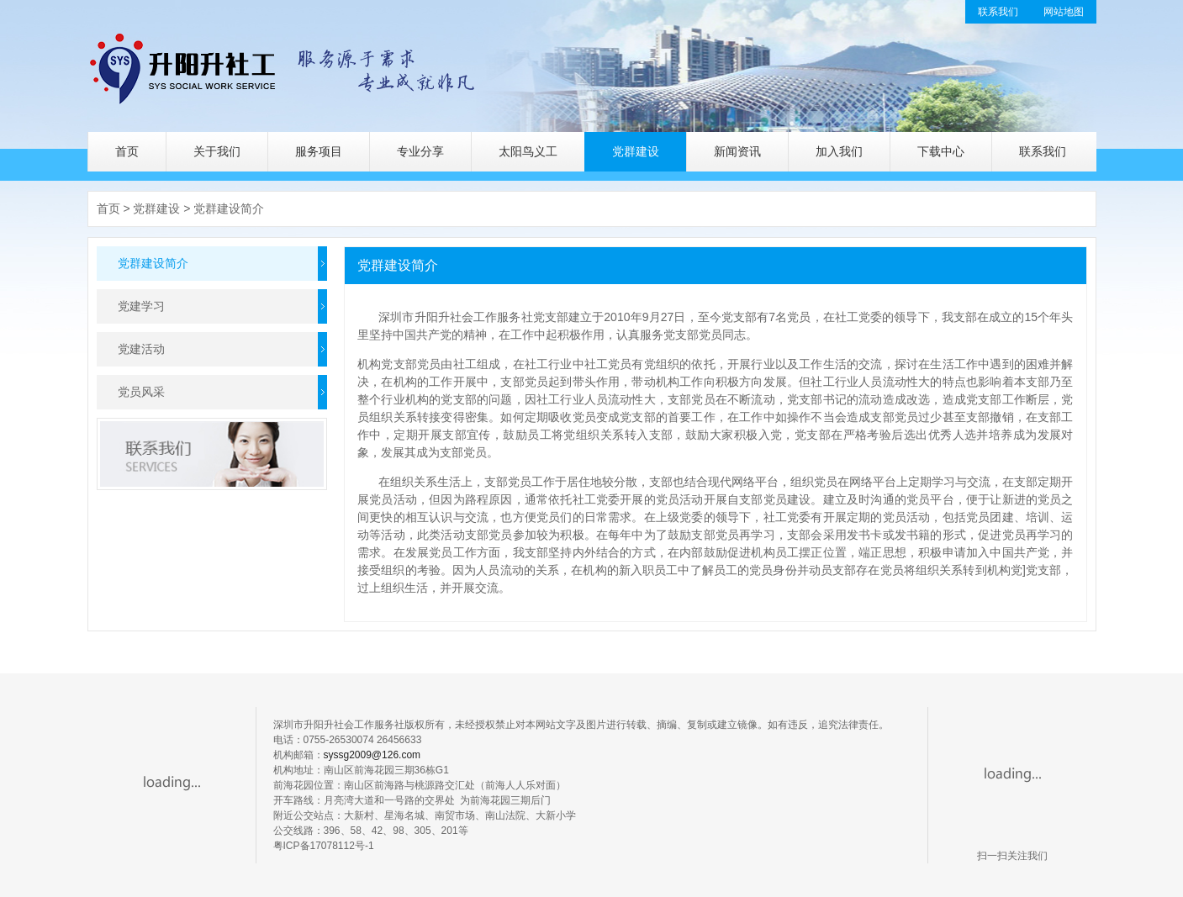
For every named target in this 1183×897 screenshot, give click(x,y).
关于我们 (216, 151)
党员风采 (141, 391)
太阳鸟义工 (528, 151)
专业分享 (420, 151)
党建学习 (141, 306)
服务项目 (318, 151)
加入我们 (839, 151)
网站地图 (1063, 12)
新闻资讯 (737, 151)
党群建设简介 (228, 208)
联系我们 (998, 12)
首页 (127, 151)
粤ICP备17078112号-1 (323, 846)
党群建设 (635, 151)
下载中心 (940, 151)
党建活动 (141, 349)
